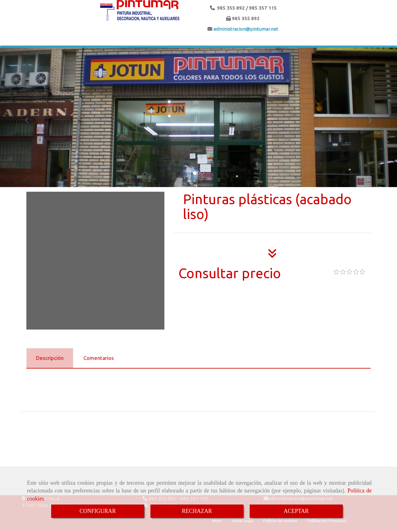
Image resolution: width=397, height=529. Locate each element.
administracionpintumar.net (245, 29)
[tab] (49, 358)
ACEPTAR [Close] (296, 511)
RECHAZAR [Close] (197, 511)
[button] (30, 117)
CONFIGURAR (97, 511)
